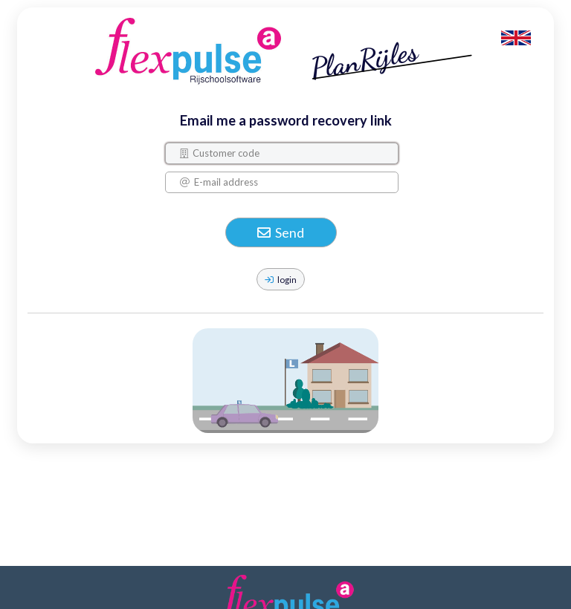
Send (280, 232)
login (281, 279)
